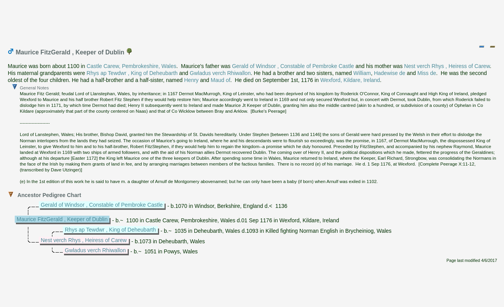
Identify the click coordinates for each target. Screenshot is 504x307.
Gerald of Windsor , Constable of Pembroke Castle (293, 66)
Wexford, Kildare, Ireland (350, 80)
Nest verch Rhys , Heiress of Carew (447, 66)
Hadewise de (389, 73)
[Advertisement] (252, 20)
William (362, 73)
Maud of (220, 80)
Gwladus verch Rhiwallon (220, 73)
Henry (191, 80)
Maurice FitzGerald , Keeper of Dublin (62, 219)
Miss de (426, 73)
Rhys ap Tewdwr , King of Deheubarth (132, 73)
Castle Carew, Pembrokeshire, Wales (131, 66)
